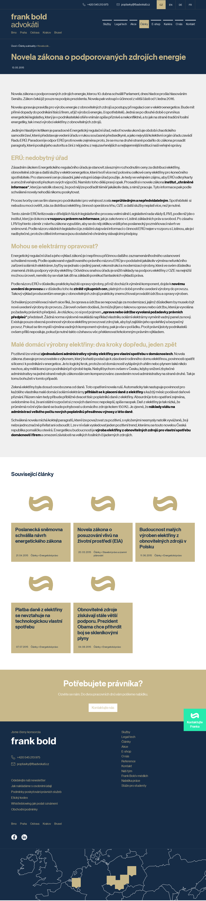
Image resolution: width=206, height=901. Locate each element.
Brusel (58, 32)
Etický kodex (19, 798)
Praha (23, 32)
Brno (14, 32)
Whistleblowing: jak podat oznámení (34, 804)
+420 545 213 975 (95, 4)
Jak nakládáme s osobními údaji (31, 786)
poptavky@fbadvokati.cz (133, 4)
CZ (161, 4)
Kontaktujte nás (103, 708)
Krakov (47, 32)
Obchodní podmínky (24, 810)
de (180, 4)
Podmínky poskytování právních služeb (36, 792)
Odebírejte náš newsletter (28, 781)
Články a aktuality (27, 45)
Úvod (13, 45)
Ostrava (34, 32)
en (170, 4)
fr (190, 4)
